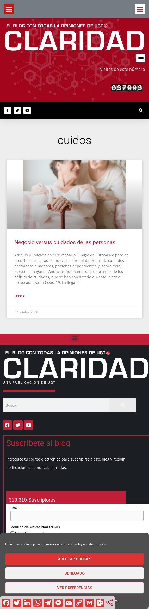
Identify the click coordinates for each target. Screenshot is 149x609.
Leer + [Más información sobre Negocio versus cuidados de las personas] (19, 296)
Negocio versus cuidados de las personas (64, 242)
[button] (140, 9)
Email (14, 508)
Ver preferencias (74, 587)
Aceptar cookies (74, 559)
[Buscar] (122, 405)
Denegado (75, 573)
